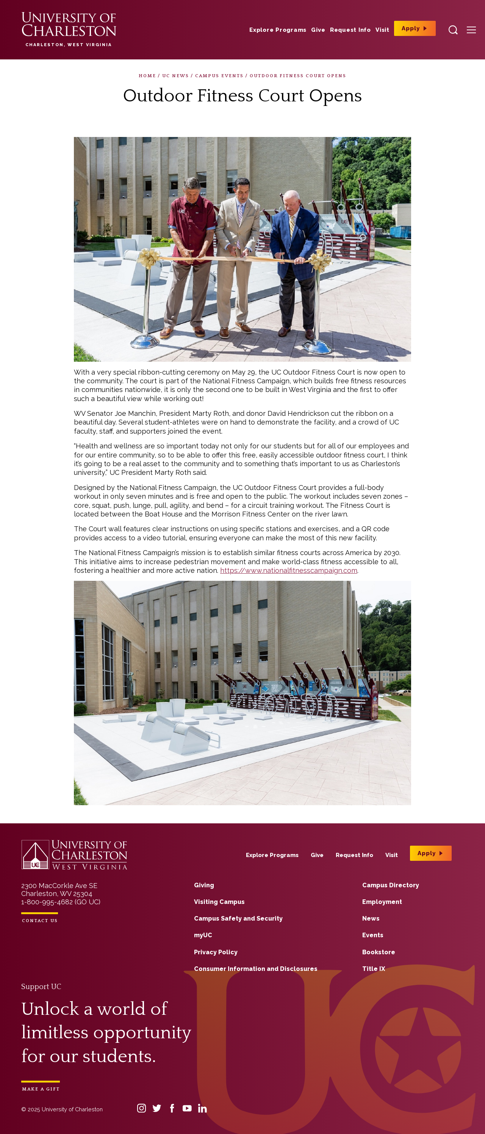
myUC (203, 935)
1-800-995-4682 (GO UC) (60, 902)
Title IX (373, 968)
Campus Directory (390, 885)
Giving (204, 885)
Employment (382, 901)
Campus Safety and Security (238, 918)
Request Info (350, 29)
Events (372, 935)
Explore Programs (278, 29)
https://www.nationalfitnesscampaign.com (288, 570)
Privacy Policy (216, 952)
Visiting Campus (219, 901)
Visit (382, 29)
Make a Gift (41, 1089)
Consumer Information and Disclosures (256, 968)
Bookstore (378, 952)
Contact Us (40, 920)
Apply (411, 28)
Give (318, 29)
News (371, 918)
